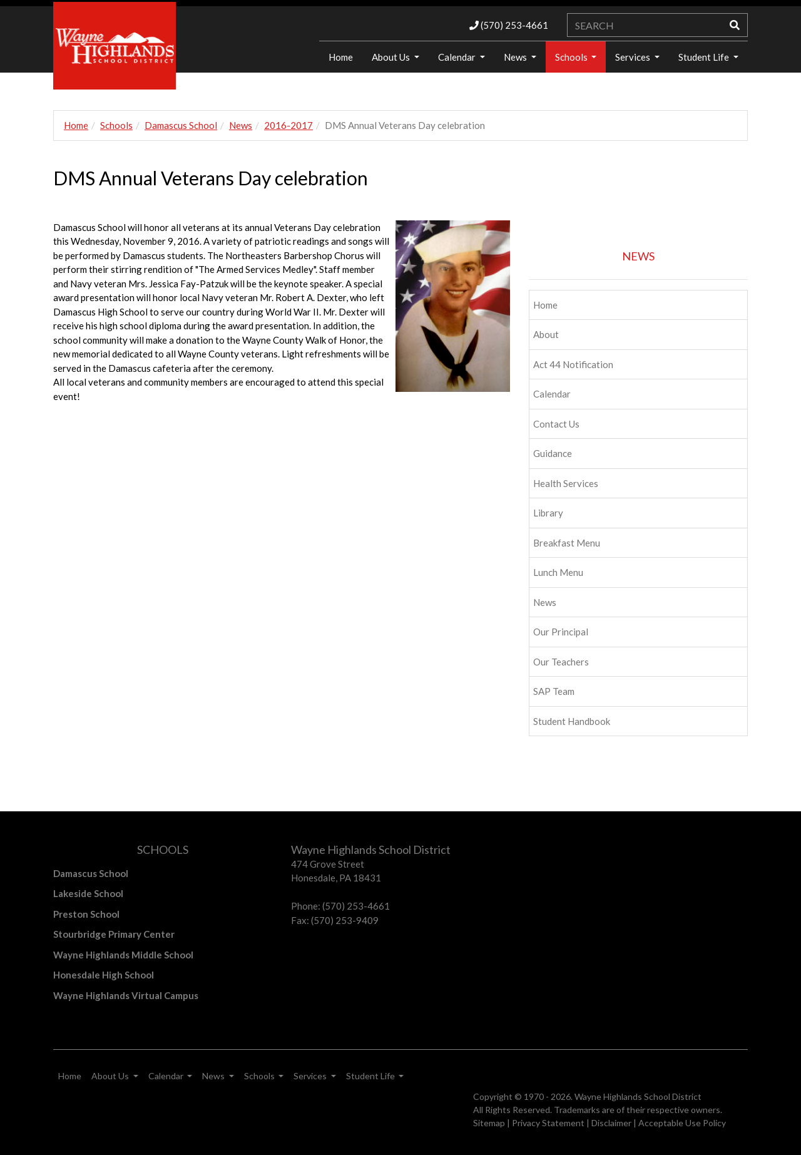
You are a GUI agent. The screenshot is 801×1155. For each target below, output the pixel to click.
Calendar (457, 57)
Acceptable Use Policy (682, 1122)
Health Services (565, 483)
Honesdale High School (103, 974)
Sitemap (489, 1122)
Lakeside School (88, 893)
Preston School (86, 914)
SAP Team (553, 691)
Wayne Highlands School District (638, 1096)
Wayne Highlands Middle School (123, 954)
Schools (572, 57)
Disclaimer (611, 1122)
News (516, 57)
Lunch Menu (558, 572)
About (546, 334)
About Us (392, 57)
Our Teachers (561, 661)
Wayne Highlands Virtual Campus (125, 995)
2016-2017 (288, 125)
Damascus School (181, 125)
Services (633, 57)
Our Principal (560, 631)
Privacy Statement (548, 1122)
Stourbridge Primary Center (114, 934)
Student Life (704, 57)
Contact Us (556, 423)
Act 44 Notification (573, 364)
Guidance (552, 453)
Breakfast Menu (566, 542)
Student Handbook (571, 721)
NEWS (638, 256)
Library (548, 512)
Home (341, 57)
